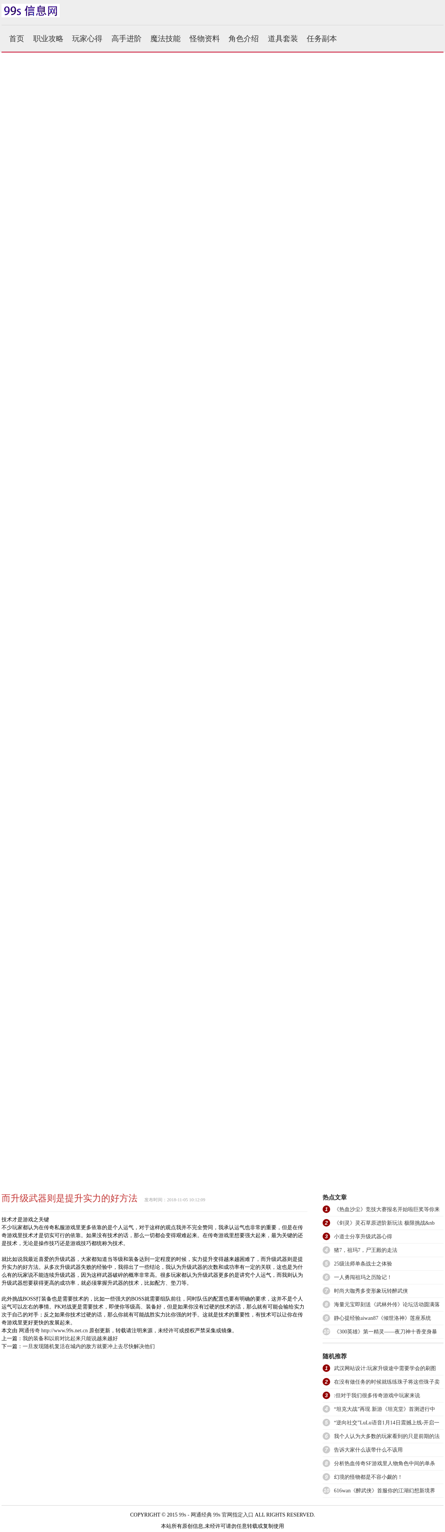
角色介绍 (244, 38)
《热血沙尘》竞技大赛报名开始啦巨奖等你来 (387, 1209)
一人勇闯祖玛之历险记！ (363, 1277)
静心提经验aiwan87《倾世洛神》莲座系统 (382, 1318)
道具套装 (283, 38)
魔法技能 (165, 38)
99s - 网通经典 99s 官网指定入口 (216, 1515)
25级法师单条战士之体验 (363, 1264)
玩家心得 (87, 38)
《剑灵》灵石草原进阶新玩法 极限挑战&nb (384, 1223)
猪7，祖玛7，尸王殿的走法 (365, 1250)
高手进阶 (126, 38)
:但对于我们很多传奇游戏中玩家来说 (377, 1395)
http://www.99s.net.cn (64, 1330)
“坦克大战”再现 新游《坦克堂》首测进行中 (384, 1409)
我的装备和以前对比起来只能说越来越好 (70, 1338)
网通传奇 (29, 1330)
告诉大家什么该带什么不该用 (368, 1450)
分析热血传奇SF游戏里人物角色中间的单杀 (384, 1463)
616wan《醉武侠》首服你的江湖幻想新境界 (384, 1490)
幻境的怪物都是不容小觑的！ (368, 1477)
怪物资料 (205, 38)
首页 (16, 38)
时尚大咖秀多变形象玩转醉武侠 (371, 1291)
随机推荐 (335, 1356)
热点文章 (335, 1197)
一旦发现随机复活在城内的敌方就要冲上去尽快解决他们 (89, 1346)
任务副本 (322, 38)
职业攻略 (48, 38)
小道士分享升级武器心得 (363, 1236)
